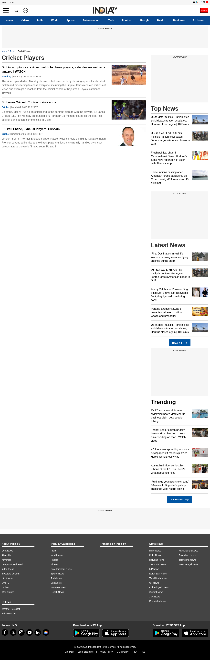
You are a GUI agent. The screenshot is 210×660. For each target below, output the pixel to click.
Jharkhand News (157, 564)
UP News (154, 583)
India (40, 20)
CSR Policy (122, 651)
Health (161, 20)
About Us (6, 555)
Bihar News (155, 550)
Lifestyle (144, 20)
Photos (126, 20)
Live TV (5, 583)
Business (179, 20)
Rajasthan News (187, 555)
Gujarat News (156, 592)
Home (9, 20)
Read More (180, 500)
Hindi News (7, 578)
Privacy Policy (105, 651)
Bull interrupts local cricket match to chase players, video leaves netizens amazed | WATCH (53, 69)
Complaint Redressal (12, 564)
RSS (143, 651)
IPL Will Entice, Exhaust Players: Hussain (31, 129)
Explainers (56, 583)
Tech (111, 20)
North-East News (158, 573)
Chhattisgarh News (159, 587)
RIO (135, 651)
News (4, 51)
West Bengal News (188, 564)
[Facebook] (5, 632)
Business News (59, 587)
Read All (179, 343)
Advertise (6, 560)
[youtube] (29, 632)
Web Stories (8, 592)
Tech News (56, 578)
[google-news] (46, 632)
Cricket (5, 107)
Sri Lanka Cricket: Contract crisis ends (29, 102)
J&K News (154, 596)
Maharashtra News (188, 550)
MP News (154, 569)
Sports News (57, 573)
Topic (12, 51)
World (55, 20)
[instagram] (21, 632)
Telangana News (187, 560)
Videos (25, 20)
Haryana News (156, 560)
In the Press (8, 569)
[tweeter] (13, 632)
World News (57, 555)
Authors (6, 587)
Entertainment (91, 20)
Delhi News (155, 555)
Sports (70, 20)
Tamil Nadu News (158, 578)
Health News (57, 592)
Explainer (198, 20)
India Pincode (9, 613)
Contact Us (7, 550)
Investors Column (11, 573)
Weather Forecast (11, 609)
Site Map (69, 651)
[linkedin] (37, 632)
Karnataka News (157, 601)
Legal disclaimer (86, 651)
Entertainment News (61, 569)
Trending (6, 76)
